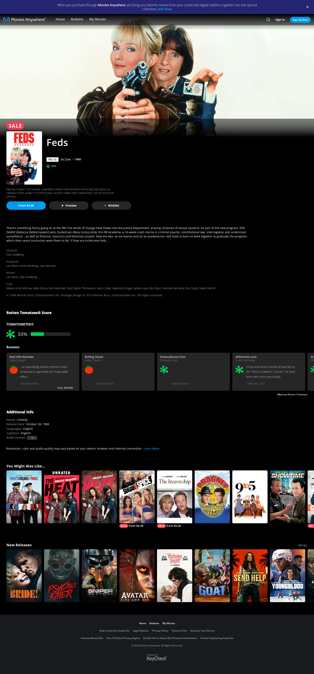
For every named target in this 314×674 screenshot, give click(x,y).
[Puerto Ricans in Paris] (24, 496)
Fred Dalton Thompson (80, 288)
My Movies (97, 19)
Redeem (77, 19)
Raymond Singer (123, 288)
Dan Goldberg (15, 254)
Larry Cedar (104, 288)
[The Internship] (174, 499)
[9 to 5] (250, 496)
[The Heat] (99, 496)
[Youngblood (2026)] (287, 575)
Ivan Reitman (48, 266)
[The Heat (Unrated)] (61, 496)
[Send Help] (250, 575)
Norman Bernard (173, 288)
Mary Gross (40, 288)
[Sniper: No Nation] (99, 575)
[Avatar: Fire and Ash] (137, 575)
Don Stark (191, 288)
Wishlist (111, 205)
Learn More (151, 448)
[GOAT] (212, 575)
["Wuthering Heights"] (174, 575)
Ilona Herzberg (29, 266)
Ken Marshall (57, 288)
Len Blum (12, 266)
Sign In (280, 19)
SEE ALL (303, 545)
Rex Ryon (155, 288)
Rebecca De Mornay (18, 288)
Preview (68, 205)
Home (60, 19)
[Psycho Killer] (61, 575)
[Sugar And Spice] (137, 499)
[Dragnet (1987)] (212, 496)
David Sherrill (207, 288)
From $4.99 (26, 205)
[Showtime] (287, 496)
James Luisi (141, 288)
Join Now (165, 9)
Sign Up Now (300, 19)
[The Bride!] (24, 575)
